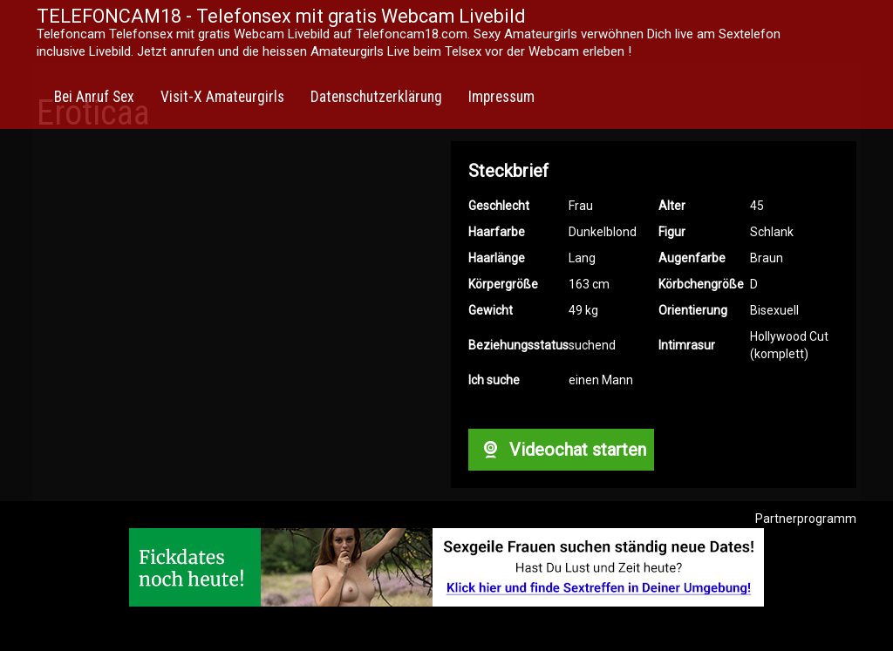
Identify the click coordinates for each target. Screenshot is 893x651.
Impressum (501, 96)
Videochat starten (560, 449)
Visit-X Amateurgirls (222, 96)
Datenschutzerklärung (376, 96)
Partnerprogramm (805, 519)
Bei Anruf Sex (94, 96)
